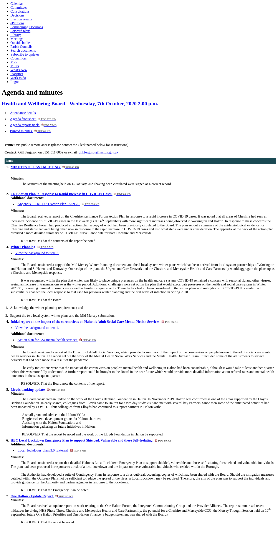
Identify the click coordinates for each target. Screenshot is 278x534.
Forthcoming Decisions (26, 27)
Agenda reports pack (33, 125)
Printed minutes (30, 131)
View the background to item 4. (37, 328)
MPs (13, 62)
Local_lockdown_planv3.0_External (52, 450)
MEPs (14, 66)
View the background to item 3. (37, 253)
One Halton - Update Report (42, 496)
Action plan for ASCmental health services (57, 340)
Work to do (18, 78)
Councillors (18, 58)
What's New (18, 70)
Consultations (20, 11)
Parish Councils (21, 46)
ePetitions (17, 23)
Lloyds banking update (38, 389)
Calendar (16, 3)
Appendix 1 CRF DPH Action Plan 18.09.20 (58, 204)
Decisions (17, 15)
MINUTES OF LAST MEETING (45, 167)
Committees (18, 7)
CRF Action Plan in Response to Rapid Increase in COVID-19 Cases (71, 194)
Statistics (16, 74)
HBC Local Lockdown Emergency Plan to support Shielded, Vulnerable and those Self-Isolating (91, 440)
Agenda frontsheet (33, 119)
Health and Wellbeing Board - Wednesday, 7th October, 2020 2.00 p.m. (80, 103)
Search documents (23, 50)
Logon (15, 82)
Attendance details (23, 113)
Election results (21, 19)
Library (15, 35)
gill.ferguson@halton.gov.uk (98, 152)
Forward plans (20, 31)
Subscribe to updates (24, 54)
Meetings (16, 39)
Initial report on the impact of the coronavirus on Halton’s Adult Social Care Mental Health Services (95, 321)
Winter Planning (32, 247)
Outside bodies (20, 42)
